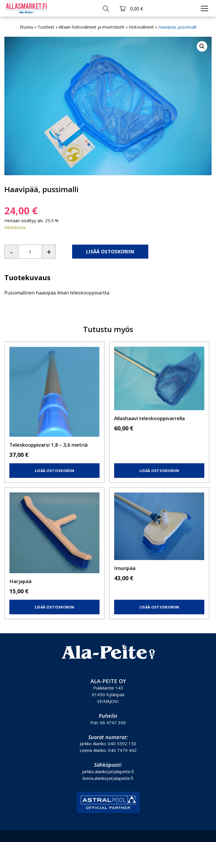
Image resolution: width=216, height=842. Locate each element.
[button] (202, 46)
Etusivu (26, 27)
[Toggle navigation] (204, 8)
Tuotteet (46, 27)
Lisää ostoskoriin (110, 251)
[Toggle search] (105, 8)
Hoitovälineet (141, 27)
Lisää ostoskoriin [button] (54, 470)
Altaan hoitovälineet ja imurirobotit (91, 27)
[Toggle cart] (131, 8)
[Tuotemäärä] (30, 251)
